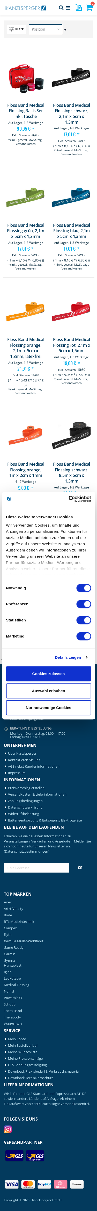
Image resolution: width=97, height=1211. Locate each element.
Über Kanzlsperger (22, 753)
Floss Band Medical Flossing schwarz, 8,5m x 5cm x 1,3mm (71, 473)
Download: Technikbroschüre (31, 1078)
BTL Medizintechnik (19, 921)
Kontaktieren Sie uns (24, 760)
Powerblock (13, 998)
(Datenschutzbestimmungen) (26, 851)
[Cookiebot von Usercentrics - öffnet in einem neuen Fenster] (69, 498)
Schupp (10, 1004)
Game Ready (14, 947)
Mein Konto (17, 1039)
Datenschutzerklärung (25, 807)
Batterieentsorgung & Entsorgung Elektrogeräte (45, 820)
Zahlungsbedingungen (25, 801)
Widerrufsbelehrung (23, 814)
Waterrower (13, 1023)
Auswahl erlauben (48, 691)
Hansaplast (12, 965)
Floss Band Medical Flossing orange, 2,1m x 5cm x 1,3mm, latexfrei (25, 348)
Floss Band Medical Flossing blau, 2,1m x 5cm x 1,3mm (71, 231)
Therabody (12, 1017)
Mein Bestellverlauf (23, 1045)
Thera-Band (13, 1010)
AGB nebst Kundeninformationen (34, 766)
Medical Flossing (16, 985)
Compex (10, 928)
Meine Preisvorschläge (25, 1058)
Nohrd (9, 991)
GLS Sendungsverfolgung (27, 1065)
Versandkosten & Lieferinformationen (37, 794)
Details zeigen (68, 657)
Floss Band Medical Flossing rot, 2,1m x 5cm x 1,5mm (71, 345)
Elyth (8, 934)
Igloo (8, 972)
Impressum (17, 773)
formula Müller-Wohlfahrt (24, 941)
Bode (8, 915)
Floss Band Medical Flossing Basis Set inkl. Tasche (25, 111)
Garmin (9, 954)
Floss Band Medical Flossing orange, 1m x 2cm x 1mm (25, 470)
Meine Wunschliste (22, 1052)
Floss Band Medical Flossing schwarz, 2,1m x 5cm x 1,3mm (71, 114)
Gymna (9, 960)
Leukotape (12, 978)
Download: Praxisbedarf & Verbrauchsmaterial (44, 1071)
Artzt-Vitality (13, 908)
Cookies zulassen (48, 673)
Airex (8, 902)
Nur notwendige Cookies (48, 707)
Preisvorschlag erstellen (26, 788)
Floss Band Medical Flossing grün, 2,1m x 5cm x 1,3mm (25, 231)
